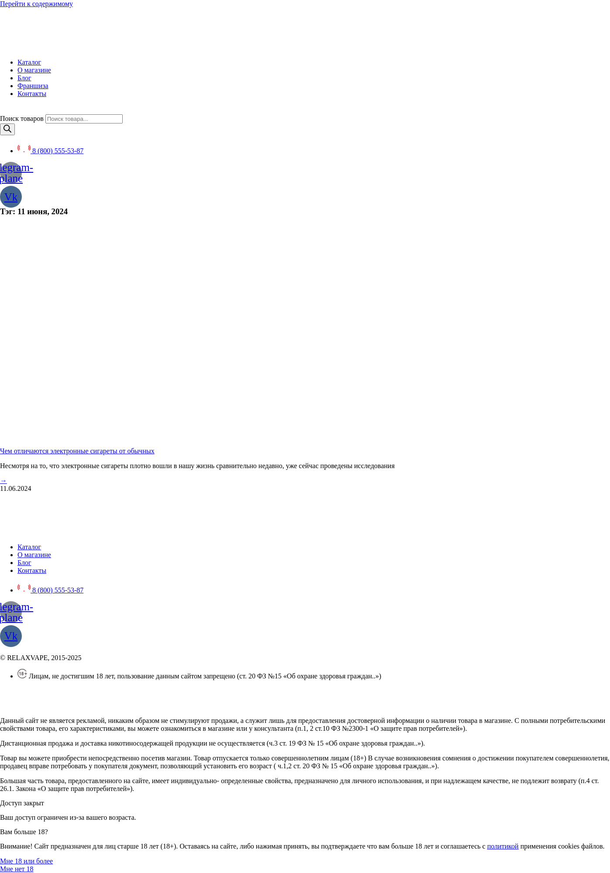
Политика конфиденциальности (47, 691)
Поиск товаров (22, 118)
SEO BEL (70, 705)
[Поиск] (7, 129)
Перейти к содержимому (36, 3)
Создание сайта (23, 705)
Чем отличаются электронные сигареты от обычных (77, 451)
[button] (26, 861)
